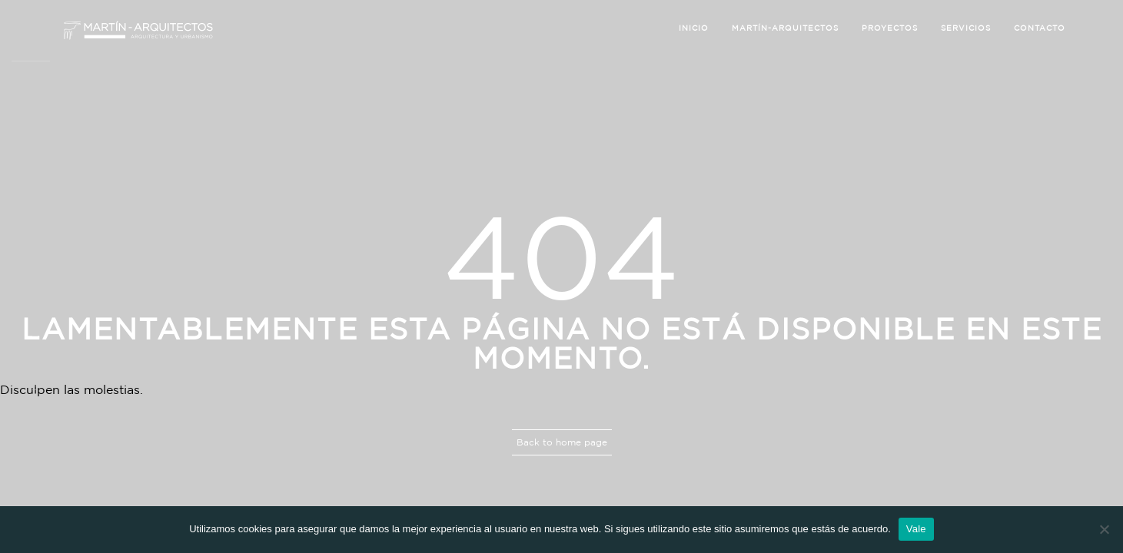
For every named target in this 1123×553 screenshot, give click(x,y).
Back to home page (562, 442)
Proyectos (890, 28)
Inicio (694, 28)
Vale (916, 529)
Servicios (966, 28)
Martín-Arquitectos (785, 28)
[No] (1103, 529)
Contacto (1039, 28)
